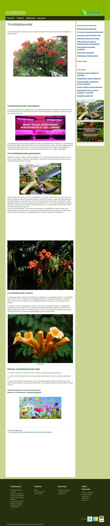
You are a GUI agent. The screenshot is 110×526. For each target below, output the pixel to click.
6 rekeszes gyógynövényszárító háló (90, 32)
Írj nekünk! (85, 500)
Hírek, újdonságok (39, 491)
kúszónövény (39, 432)
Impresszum (85, 496)
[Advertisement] (55, 4)
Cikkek (36, 490)
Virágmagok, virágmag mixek (87, 56)
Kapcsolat (41, 18)
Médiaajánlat (85, 498)
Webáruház (30, 18)
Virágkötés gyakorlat (16, 505)
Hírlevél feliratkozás (34, 392)
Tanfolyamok (15, 486)
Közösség (62, 486)
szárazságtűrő (48, 432)
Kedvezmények (14, 507)
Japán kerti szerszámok (85, 53)
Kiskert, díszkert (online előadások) (89, 87)
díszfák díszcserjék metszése (27, 432)
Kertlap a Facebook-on (64, 490)
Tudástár (20, 18)
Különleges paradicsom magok (88, 38)
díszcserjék (15, 432)
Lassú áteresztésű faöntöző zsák (89, 35)
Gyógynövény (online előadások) (89, 78)
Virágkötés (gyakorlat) (85, 96)
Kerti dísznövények (16, 430)
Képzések (10, 18)
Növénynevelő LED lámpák (86, 29)
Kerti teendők (38, 493)
